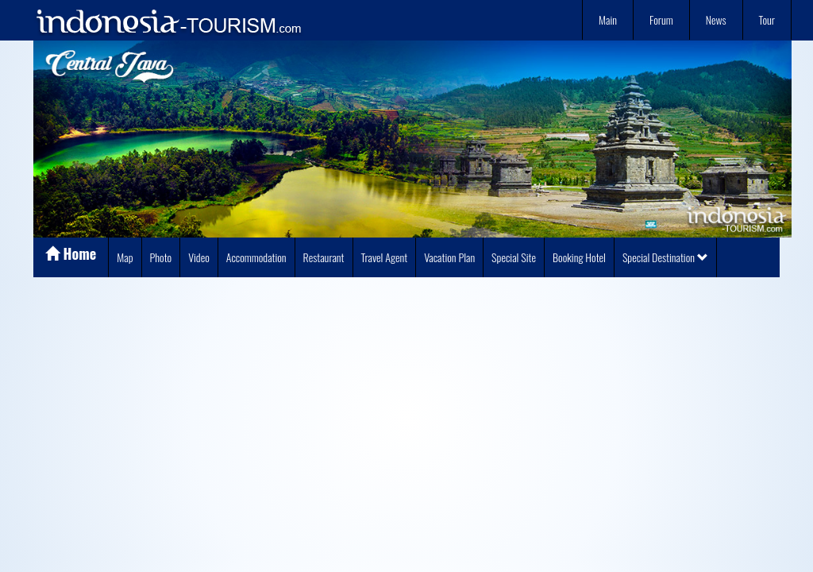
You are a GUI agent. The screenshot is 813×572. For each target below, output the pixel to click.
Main (608, 19)
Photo (161, 257)
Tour (767, 19)
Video (199, 257)
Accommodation (256, 257)
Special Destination (665, 257)
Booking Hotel (579, 257)
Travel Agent (384, 257)
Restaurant (324, 257)
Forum (661, 19)
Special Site (513, 257)
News (716, 19)
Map (125, 257)
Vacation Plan (449, 257)
